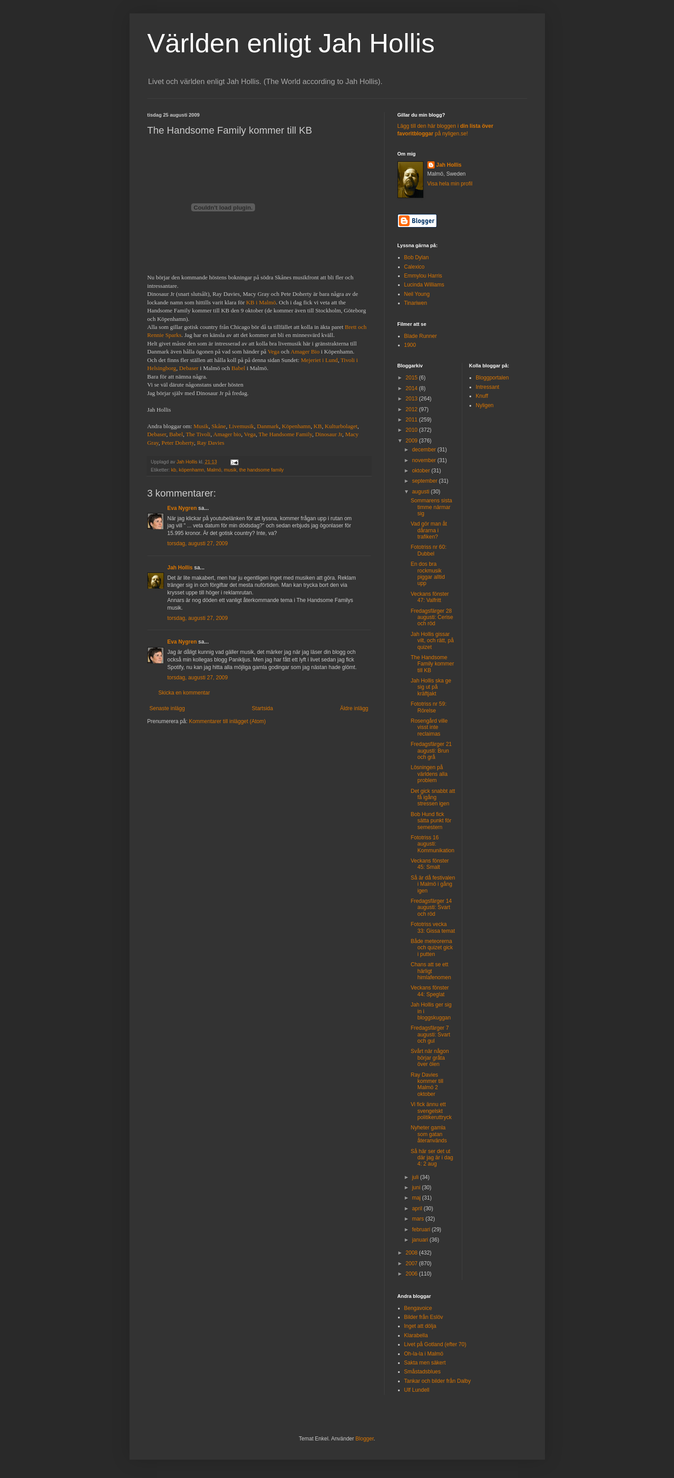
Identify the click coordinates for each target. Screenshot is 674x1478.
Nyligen (485, 405)
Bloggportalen (492, 378)
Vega (273, 351)
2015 (412, 378)
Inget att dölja (420, 1326)
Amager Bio (304, 351)
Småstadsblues (422, 1372)
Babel (239, 368)
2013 (412, 399)
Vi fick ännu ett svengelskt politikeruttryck (431, 1110)
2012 (412, 409)
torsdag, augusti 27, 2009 (197, 543)
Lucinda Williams (424, 285)
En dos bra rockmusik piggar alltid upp (427, 573)
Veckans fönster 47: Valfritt (429, 597)
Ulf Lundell (417, 1390)
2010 (412, 430)
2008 (412, 1253)
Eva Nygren (182, 508)
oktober (421, 470)
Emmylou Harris (423, 276)
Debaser (188, 368)
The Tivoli (198, 434)
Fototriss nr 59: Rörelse (428, 707)
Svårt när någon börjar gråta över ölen (429, 1057)
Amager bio (227, 434)
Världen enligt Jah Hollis (291, 43)
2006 (412, 1274)
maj (417, 1198)
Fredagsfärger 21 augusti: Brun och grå (431, 750)
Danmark (268, 426)
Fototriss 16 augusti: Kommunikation (432, 844)
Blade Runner (420, 336)
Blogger (365, 1439)
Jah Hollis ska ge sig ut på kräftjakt (430, 687)
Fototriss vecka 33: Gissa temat (432, 927)
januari (420, 1240)
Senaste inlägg (167, 708)
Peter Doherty (178, 442)
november (424, 460)
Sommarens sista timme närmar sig (431, 507)
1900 (410, 345)
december (424, 449)
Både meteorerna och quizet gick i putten (431, 947)
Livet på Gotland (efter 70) (435, 1344)
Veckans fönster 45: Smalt (429, 864)
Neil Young (417, 294)
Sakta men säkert (425, 1363)
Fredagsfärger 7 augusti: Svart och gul (430, 1034)
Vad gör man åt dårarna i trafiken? (428, 530)
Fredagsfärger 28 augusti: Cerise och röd (431, 617)
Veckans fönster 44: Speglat (429, 991)
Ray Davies (210, 442)
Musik (201, 426)
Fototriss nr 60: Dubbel (428, 550)
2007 (412, 1263)
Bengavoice (418, 1308)
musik (230, 469)
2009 (412, 441)
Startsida (262, 708)
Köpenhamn (296, 426)
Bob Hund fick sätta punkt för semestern (430, 820)
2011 (412, 420)
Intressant (487, 387)
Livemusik (241, 426)
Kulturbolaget (341, 426)
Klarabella (416, 1335)
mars (418, 1219)
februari (421, 1229)
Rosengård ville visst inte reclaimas (429, 727)
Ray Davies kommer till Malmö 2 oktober (426, 1084)
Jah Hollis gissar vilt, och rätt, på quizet (431, 640)
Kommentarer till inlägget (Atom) (227, 721)
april (417, 1208)
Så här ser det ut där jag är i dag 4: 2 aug (431, 1157)
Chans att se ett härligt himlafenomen (430, 971)
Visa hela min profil (450, 184)
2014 (412, 388)
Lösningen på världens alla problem (428, 773)
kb (173, 469)
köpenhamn (191, 469)
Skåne (218, 426)
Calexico (414, 267)
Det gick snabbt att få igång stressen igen (432, 797)
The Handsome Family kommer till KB (432, 664)
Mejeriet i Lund (319, 360)
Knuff (482, 396)
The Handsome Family (285, 434)
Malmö (214, 469)
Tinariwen (415, 303)
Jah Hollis (180, 567)
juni (417, 1187)
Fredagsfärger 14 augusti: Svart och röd (431, 907)
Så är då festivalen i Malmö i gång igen (432, 884)
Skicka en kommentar (184, 693)
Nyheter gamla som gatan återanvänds (428, 1134)
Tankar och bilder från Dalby (437, 1381)
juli (416, 1177)
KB (318, 426)
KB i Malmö (261, 302)
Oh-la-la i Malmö (424, 1354)
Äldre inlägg (354, 708)
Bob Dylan (416, 257)
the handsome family (261, 469)
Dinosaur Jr (328, 434)
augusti (421, 491)
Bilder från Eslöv (423, 1317)
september (425, 481)
